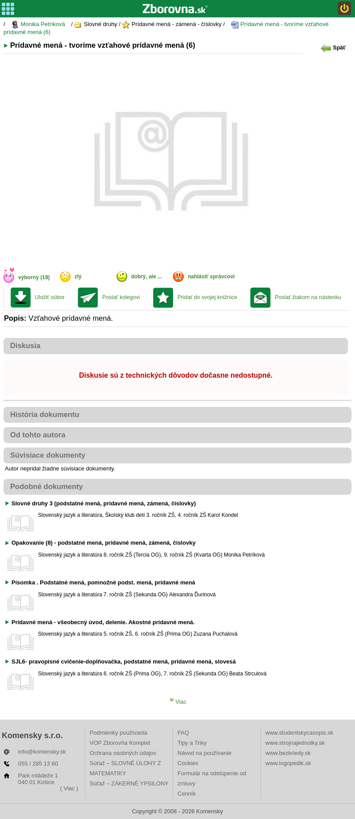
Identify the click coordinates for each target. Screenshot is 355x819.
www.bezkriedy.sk (287, 753)
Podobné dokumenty (46, 486)
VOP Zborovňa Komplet (120, 742)
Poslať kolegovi (121, 297)
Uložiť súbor (49, 297)
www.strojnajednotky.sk (295, 742)
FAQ (183, 732)
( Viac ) (69, 788)
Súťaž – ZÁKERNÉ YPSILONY (129, 783)
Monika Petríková (38, 24)
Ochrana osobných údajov (123, 753)
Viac (178, 701)
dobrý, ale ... (146, 276)
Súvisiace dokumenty (47, 455)
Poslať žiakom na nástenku (308, 297)
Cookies (188, 763)
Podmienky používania (118, 732)
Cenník (187, 793)
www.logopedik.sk (288, 763)
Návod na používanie (204, 753)
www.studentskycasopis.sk (299, 732)
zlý (78, 276)
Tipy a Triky (192, 742)
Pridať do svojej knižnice (207, 297)
